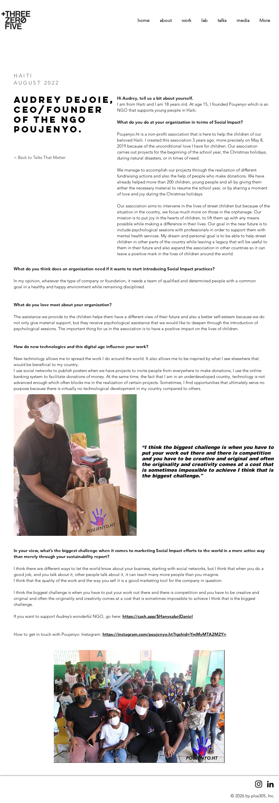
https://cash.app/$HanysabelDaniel (157, 616)
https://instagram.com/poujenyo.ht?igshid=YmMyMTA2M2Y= (164, 634)
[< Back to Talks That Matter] (39, 157)
